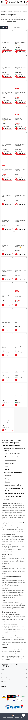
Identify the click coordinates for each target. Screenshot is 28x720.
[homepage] (12, 2)
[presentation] (14, 3)
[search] (14, 4)
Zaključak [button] (6, 499)
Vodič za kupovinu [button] (11, 21)
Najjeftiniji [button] (8, 475)
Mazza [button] (7, 469)
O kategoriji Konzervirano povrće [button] (11, 445)
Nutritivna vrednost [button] (10, 460)
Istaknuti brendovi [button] (9, 463)
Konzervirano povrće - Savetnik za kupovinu (11, 441)
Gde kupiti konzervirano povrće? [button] (14, 496)
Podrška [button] (14, 669)
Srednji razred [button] (9, 479)
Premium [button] (7, 482)
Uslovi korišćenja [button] (14, 673)
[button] (26, 2)
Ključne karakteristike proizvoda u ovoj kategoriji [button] (14, 449)
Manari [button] (7, 466)
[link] (24, 2)
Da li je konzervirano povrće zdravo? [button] (15, 493)
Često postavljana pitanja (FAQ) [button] (12, 485)
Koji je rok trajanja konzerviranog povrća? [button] (14, 489)
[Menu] (2, 2)
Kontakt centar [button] (14, 677)
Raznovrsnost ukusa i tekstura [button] (13, 457)
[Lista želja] (22, 2)
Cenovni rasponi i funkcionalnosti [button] (13, 472)
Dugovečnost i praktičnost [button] (12, 453)
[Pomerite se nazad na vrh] (23, 715)
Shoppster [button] (14, 686)
